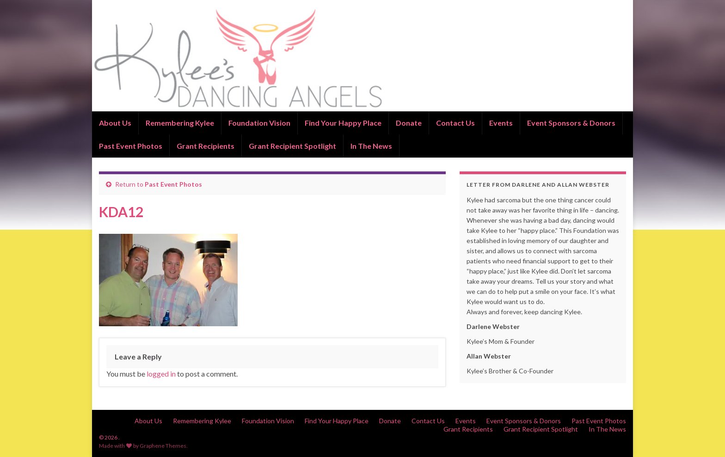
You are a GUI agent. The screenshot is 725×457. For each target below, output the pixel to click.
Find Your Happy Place (343, 122)
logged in (161, 373)
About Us (115, 122)
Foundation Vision (259, 122)
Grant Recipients (205, 145)
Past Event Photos (130, 145)
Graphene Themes (163, 445)
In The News (371, 145)
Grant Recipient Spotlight (292, 145)
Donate (409, 122)
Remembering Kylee (180, 122)
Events (501, 122)
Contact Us (455, 122)
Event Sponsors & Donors (571, 122)
